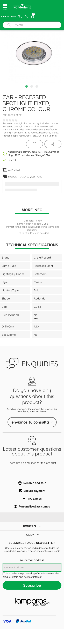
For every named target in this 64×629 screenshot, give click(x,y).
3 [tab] (37, 87)
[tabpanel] (32, 54)
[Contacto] (20, 16)
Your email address (32, 560)
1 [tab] (27, 87)
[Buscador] (9, 25)
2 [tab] (32, 87)
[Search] (35, 25)
